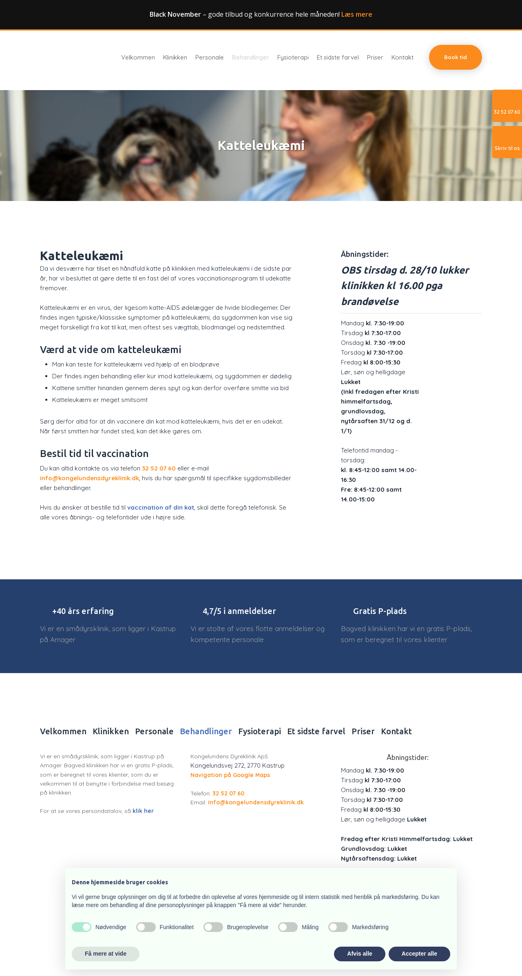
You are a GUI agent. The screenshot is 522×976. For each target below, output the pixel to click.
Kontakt (403, 57)
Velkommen (138, 57)
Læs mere (356, 14)
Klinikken (175, 57)
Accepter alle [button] (419, 953)
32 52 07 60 (159, 468)
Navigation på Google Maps (230, 775)
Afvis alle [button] (359, 953)
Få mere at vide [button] (105, 953)
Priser (375, 57)
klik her (143, 811)
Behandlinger (250, 57)
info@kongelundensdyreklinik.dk (89, 478)
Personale (209, 57)
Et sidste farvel (338, 57)
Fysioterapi (293, 57)
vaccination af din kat (160, 507)
